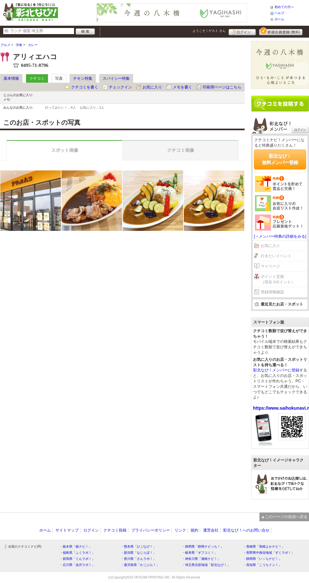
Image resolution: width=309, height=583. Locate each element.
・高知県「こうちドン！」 (262, 565)
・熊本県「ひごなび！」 (138, 546)
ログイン (242, 31)
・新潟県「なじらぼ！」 (138, 552)
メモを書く (182, 87)
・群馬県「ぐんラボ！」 (77, 558)
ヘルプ (279, 13)
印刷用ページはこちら (222, 87)
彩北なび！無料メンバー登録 (280, 159)
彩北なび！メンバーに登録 (276, 370)
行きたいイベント (276, 256)
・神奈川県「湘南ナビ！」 (201, 558)
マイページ (270, 266)
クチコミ (37, 78)
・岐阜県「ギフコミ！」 (199, 552)
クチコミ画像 (180, 150)
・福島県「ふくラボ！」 (77, 552)
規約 (194, 530)
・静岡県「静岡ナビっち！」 (203, 546)
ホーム (279, 19)
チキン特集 (82, 78)
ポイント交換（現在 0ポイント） (278, 279)
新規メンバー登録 (281, 31)
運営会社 (211, 530)
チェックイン (120, 87)
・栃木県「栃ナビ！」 (76, 546)
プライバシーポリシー (150, 530)
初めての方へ (284, 7)
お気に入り (152, 87)
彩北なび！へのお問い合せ (246, 530)
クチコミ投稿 (114, 530)
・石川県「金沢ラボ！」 (77, 565)
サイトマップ (67, 530)
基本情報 (11, 78)
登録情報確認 (272, 292)
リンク (180, 530)
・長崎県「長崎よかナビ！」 (264, 546)
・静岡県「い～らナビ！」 (262, 558)
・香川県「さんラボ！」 (138, 558)
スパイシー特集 (116, 78)
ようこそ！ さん (209, 30)
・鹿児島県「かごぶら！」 (140, 565)
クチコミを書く (84, 87)
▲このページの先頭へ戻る (284, 517)
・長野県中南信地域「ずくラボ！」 (269, 552)
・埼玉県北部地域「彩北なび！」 (206, 565)
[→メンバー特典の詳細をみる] (280, 236)
